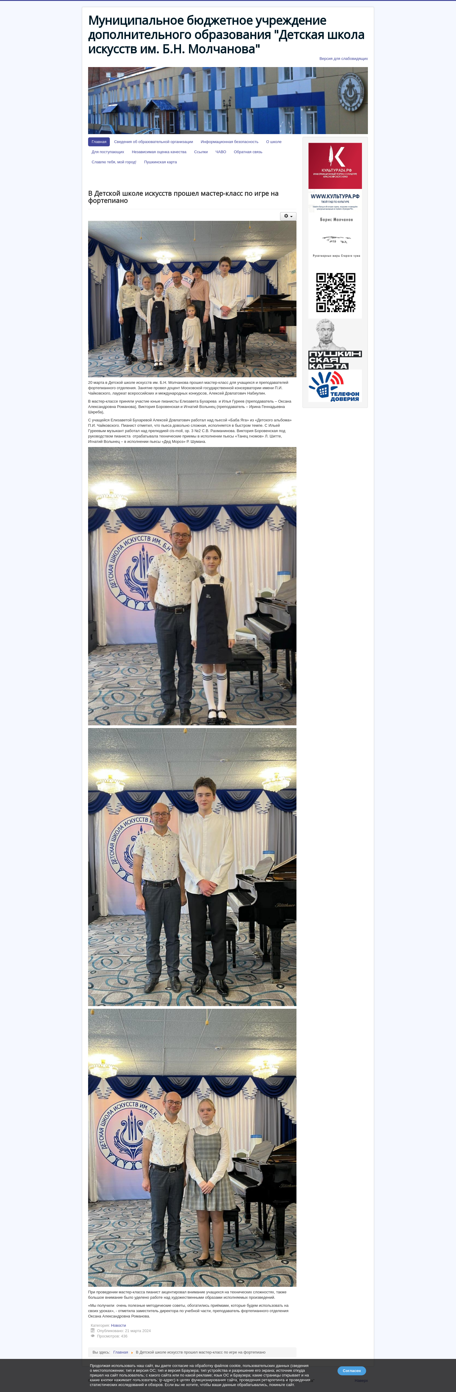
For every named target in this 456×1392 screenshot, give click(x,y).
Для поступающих (108, 152)
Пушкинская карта (160, 162)
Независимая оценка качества (159, 152)
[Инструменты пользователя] (288, 216)
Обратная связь (248, 152)
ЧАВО (220, 152)
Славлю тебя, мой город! (114, 162)
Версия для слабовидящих (343, 58)
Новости (118, 1325)
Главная (99, 141)
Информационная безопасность (230, 141)
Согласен (352, 1370)
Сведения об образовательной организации (153, 141)
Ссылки (201, 152)
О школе (274, 141)
